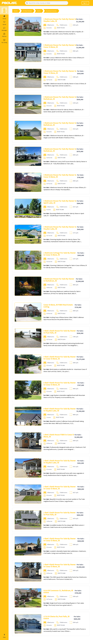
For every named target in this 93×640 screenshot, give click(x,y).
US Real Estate (27, 11)
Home (4, 17)
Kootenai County (51, 11)
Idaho (39, 11)
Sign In (85, 3)
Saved (4, 23)
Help (4, 636)
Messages (4, 29)
